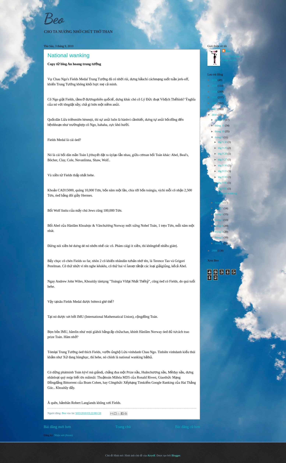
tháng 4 (219, 225)
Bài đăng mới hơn (57, 427)
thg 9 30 (223, 142)
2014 (215, 91)
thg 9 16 (223, 165)
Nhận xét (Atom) (63, 435)
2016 (215, 80)
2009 (215, 250)
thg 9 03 (223, 188)
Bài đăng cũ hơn (187, 427)
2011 (215, 109)
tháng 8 (219, 202)
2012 (215, 103)
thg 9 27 (223, 159)
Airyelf (151, 455)
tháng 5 (219, 219)
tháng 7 (219, 208)
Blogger (176, 455)
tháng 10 (220, 131)
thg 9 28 (223, 153)
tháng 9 (219, 137)
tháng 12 (220, 119)
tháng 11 (220, 125)
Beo (54, 18)
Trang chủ (123, 427)
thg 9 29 (223, 147)
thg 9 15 (223, 171)
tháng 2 (219, 237)
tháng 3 (219, 231)
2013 (215, 97)
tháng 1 (219, 243)
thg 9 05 (223, 182)
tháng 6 (219, 214)
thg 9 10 (223, 177)
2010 (215, 114)
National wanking (68, 55)
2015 (215, 85)
